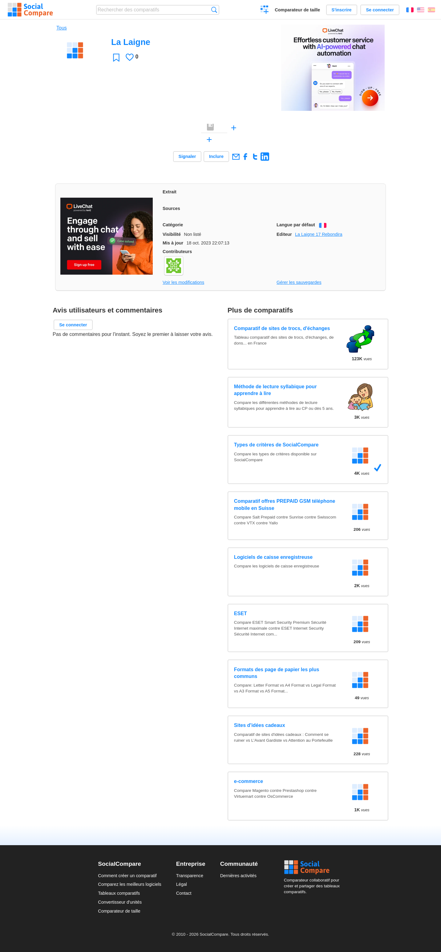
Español (431, 9)
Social (313, 867)
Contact (184, 893)
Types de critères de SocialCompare (276, 444)
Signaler (187, 156)
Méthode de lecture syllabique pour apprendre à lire (275, 390)
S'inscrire (342, 9)
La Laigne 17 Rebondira (318, 234)
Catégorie (173, 224)
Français (410, 9)
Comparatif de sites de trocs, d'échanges (282, 328)
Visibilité (172, 234)
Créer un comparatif (265, 10)
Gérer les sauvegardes (299, 282)
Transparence (189, 875)
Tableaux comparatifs (119, 893)
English (420, 9)
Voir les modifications (183, 282)
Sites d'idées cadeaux (259, 725)
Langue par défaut (296, 224)
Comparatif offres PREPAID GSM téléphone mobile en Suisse (284, 504)
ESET (240, 613)
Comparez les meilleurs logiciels (129, 884)
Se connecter (380, 9)
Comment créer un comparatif (127, 875)
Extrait (169, 191)
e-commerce (248, 781)
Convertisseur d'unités (120, 902)
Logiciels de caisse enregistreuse (273, 557)
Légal (181, 884)
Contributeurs (177, 251)
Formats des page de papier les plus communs (276, 673)
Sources (171, 208)
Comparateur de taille (297, 9)
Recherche (214, 10)
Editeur (284, 234)
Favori (116, 57)
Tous (61, 27)
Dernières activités (238, 875)
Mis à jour (173, 242)
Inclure (216, 156)
